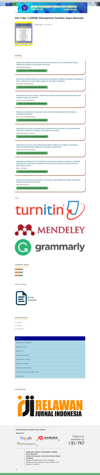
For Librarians (19, 329)
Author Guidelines (22, 355)
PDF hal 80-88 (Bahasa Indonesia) (32, 87)
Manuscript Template (23, 343)
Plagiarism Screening (23, 368)
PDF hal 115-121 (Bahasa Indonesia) (32, 153)
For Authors (18, 326)
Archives (23, 12)
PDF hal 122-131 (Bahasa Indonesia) (33, 171)
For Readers (18, 322)
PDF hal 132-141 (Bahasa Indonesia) (33, 188)
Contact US (20, 376)
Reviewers (19, 351)
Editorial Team (21, 347)
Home (17, 12)
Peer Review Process (23, 359)
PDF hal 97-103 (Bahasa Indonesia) (32, 120)
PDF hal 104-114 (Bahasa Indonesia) (33, 136)
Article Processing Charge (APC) (27, 372)
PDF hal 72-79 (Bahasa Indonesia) (32, 71)
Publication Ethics (22, 363)
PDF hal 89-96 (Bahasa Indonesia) (32, 103)
